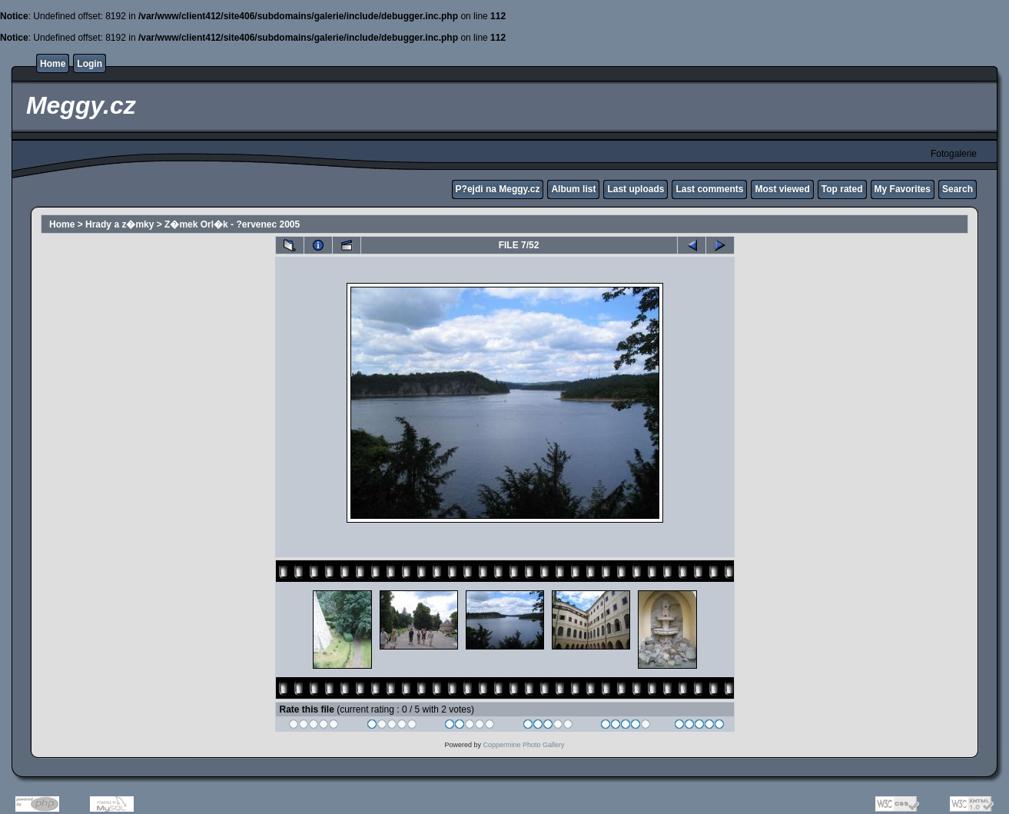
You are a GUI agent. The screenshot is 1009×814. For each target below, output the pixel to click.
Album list (573, 189)
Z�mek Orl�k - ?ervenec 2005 (232, 224)
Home (52, 63)
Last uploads (635, 189)
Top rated (842, 189)
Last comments (709, 189)
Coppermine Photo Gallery (523, 745)
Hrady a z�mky (119, 224)
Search (957, 189)
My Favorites (903, 189)
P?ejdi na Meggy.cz (498, 189)
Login (89, 63)
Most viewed (782, 189)
